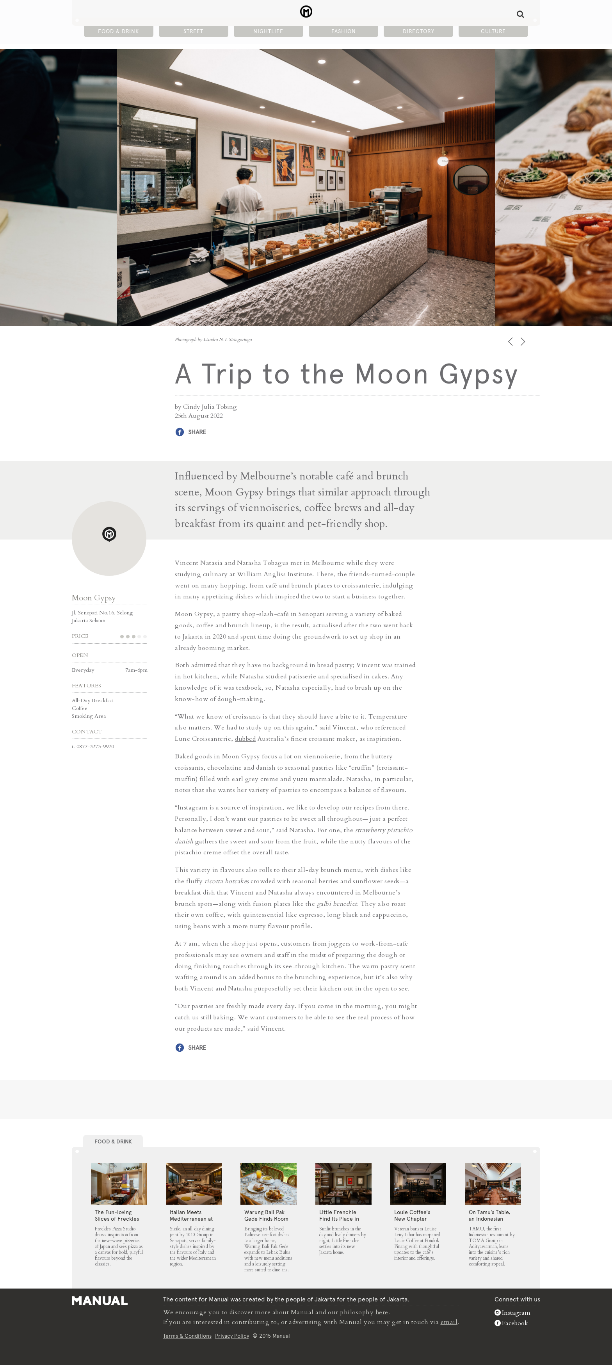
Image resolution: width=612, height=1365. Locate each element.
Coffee (79, 708)
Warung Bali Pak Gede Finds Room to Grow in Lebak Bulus (266, 1222)
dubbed (245, 739)
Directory (418, 31)
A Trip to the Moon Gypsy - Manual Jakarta (306, 12)
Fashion (343, 31)
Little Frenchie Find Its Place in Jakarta (339, 1218)
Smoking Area (89, 715)
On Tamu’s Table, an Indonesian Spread (489, 1218)
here (382, 1312)
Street (193, 31)
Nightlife (268, 31)
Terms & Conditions (187, 1335)
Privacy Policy (232, 1335)
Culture (493, 31)
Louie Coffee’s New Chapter (412, 1215)
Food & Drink (118, 31)
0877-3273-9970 (95, 746)
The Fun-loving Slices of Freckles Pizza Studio (117, 1218)
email (449, 1321)
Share (197, 432)
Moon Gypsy (94, 597)
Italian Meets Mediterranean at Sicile (191, 1218)
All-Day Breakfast (92, 700)
